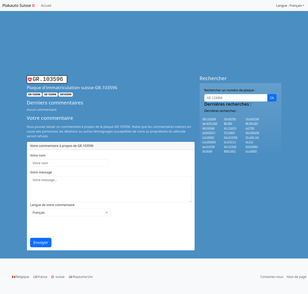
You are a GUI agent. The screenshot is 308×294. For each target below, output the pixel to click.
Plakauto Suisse (18, 5)
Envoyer (40, 241)
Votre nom (38, 154)
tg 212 (249, 142)
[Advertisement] (154, 43)
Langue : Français (289, 5)
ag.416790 (208, 146)
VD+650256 (252, 132)
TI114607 (229, 132)
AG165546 (208, 128)
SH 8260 (207, 151)
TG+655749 (252, 119)
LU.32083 (251, 151)
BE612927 (230, 151)
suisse (57, 276)
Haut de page (296, 276)
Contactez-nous (271, 276)
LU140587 (208, 137)
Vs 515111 (230, 142)
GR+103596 (209, 119)
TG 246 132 (252, 137)
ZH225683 (252, 146)
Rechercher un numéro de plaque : (229, 90)
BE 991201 (252, 123)
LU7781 (250, 128)
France (40, 276)
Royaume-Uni (81, 276)
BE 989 (228, 123)
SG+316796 (230, 137)
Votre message (41, 171)
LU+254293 (209, 142)
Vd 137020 (230, 146)
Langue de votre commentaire (52, 204)
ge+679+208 (209, 123)
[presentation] (60, 226)
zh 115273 (230, 128)
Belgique (20, 276)
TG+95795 (230, 119)
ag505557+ (208, 132)
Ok (272, 98)
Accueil (46, 5)
